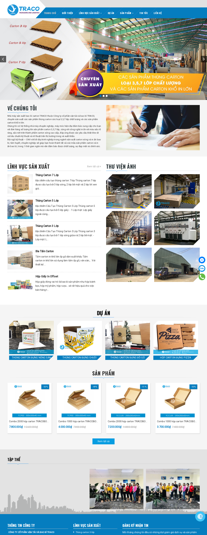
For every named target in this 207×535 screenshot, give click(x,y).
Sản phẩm (103, 373)
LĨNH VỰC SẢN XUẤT (90, 13)
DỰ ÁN (111, 13)
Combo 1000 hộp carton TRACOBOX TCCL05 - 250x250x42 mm (177, 421)
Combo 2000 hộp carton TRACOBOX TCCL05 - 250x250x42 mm (127, 421)
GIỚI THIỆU (67, 13)
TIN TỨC (143, 13)
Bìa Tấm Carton (44, 251)
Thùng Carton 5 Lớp (47, 200)
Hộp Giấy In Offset (46, 276)
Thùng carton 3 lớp (85, 532)
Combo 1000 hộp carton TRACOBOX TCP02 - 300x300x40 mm (78, 421)
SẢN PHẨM (126, 13)
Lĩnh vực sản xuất (28, 166)
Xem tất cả (94, 166)
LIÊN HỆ (158, 13)
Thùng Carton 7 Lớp (47, 175)
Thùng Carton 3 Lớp (47, 226)
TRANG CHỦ (50, 13)
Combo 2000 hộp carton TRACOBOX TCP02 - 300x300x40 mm (29, 421)
